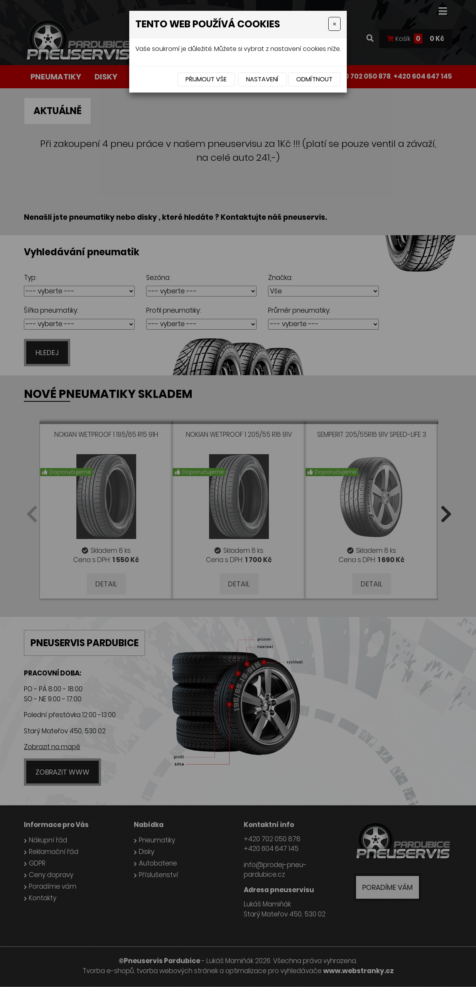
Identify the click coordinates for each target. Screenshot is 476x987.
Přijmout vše (206, 79)
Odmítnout (314, 79)
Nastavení (262, 79)
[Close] (334, 24)
